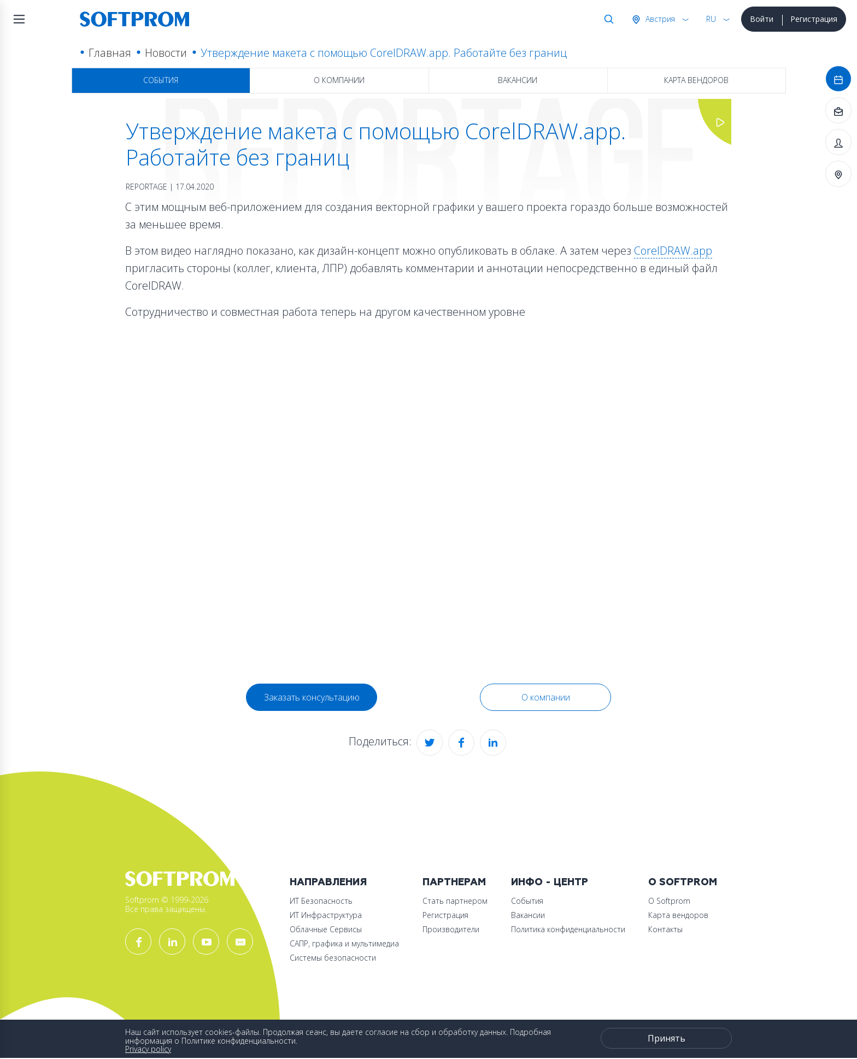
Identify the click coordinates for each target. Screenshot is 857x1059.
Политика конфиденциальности (568, 929)
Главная (110, 52)
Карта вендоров (696, 80)
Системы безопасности (333, 957)
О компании (339, 80)
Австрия (659, 19)
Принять (666, 1038)
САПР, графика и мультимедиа (344, 943)
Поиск (606, 19)
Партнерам (454, 882)
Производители (450, 929)
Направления (328, 882)
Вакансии (517, 80)
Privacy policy (148, 1049)
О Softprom (682, 882)
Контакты (665, 929)
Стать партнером (455, 901)
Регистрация (813, 19)
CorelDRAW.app (673, 250)
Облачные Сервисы (326, 929)
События (160, 80)
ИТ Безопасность (321, 901)
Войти (761, 19)
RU (711, 19)
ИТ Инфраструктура (326, 915)
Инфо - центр (549, 882)
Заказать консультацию (312, 697)
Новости (166, 52)
